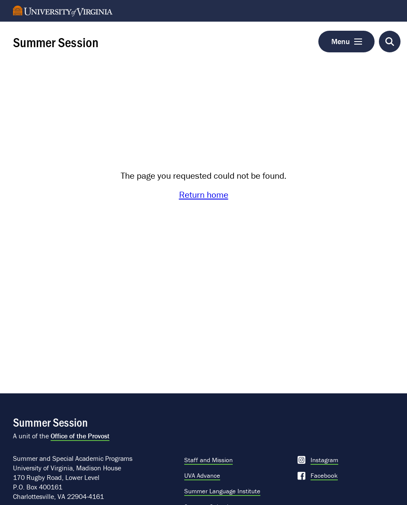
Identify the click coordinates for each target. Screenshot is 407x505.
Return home (203, 194)
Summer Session (56, 41)
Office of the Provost (80, 435)
